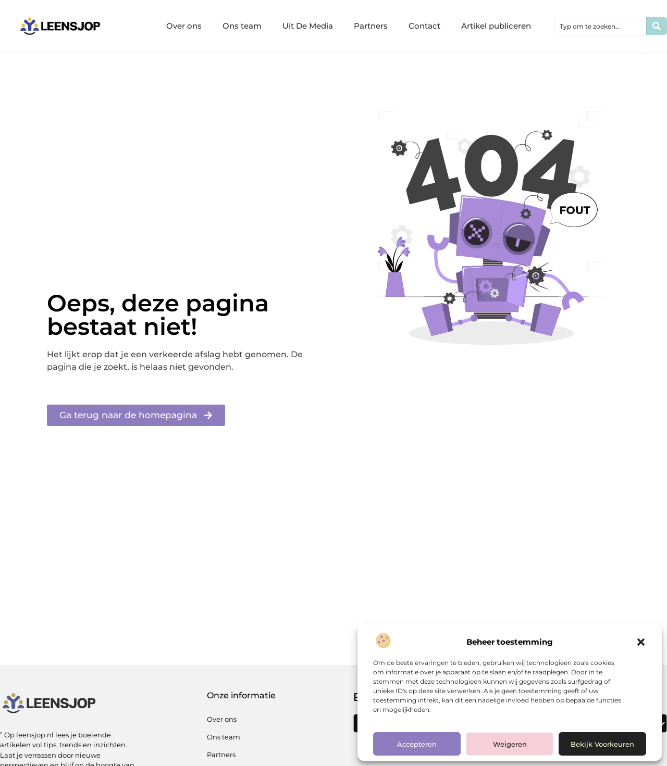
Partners (371, 26)
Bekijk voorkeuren (602, 744)
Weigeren (510, 744)
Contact (424, 26)
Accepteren (417, 744)
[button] (641, 642)
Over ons (184, 26)
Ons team (242, 26)
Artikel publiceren (496, 26)
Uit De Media (307, 26)
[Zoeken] (656, 26)
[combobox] (600, 26)
